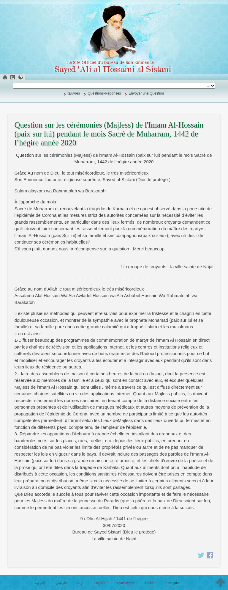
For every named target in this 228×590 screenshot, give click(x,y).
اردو (80, 582)
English (99, 582)
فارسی (61, 582)
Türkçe (149, 582)
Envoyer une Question (146, 93)
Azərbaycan (124, 582)
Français (171, 582)
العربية (40, 582)
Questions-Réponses (104, 93)
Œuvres (74, 93)
